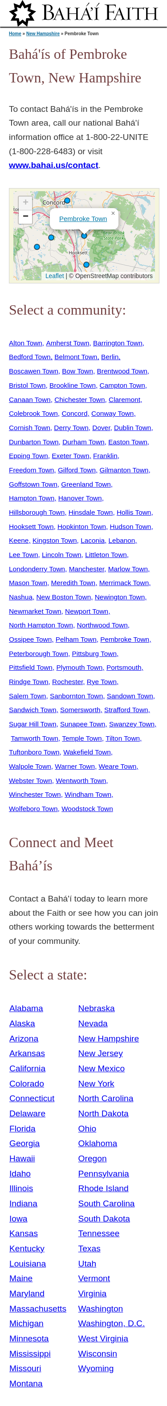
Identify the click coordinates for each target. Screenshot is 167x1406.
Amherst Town (67, 343)
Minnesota (29, 1338)
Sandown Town (130, 696)
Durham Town (83, 442)
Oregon (92, 1158)
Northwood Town (102, 625)
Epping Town (28, 455)
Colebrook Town (33, 413)
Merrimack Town (124, 582)
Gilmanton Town (124, 470)
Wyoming (96, 1368)
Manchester (86, 569)
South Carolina (106, 1203)
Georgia (24, 1143)
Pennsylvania (103, 1173)
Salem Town (27, 696)
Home (15, 33)
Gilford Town (77, 470)
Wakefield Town (87, 752)
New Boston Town (64, 597)
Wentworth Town (81, 780)
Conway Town (112, 413)
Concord (74, 413)
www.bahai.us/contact (53, 165)
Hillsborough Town (37, 512)
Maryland (27, 1293)
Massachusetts (37, 1308)
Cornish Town (29, 427)
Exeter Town (70, 455)
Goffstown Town (33, 484)
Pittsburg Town (94, 653)
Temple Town (82, 738)
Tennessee (99, 1233)
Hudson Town (130, 526)
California (27, 1068)
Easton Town (127, 442)
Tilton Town (123, 738)
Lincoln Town (61, 554)
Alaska (22, 1023)
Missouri (25, 1368)
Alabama (26, 1008)
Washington (100, 1308)
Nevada (93, 1023)
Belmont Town (75, 357)
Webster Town (30, 780)
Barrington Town (118, 343)
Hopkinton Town (81, 526)
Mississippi (30, 1353)
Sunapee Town (82, 724)
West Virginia (103, 1338)
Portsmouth (124, 667)
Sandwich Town (32, 709)
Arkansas (27, 1053)
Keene (19, 540)
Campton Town (122, 385)
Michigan (26, 1323)
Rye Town (102, 681)
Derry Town (71, 427)
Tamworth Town (34, 738)
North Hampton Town (41, 625)
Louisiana (27, 1263)
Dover (101, 427)
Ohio (87, 1128)
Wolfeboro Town (33, 808)
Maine (21, 1278)
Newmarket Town (35, 611)
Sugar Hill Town (32, 724)
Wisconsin (97, 1353)
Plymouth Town (79, 667)
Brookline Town (72, 385)
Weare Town (118, 766)
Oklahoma (97, 1143)
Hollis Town (134, 512)
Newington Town (120, 597)
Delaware (27, 1113)
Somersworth (80, 709)
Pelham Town (76, 639)
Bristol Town (27, 385)
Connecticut (31, 1098)
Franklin (105, 455)
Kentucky (27, 1248)
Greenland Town (86, 484)
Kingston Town (55, 540)
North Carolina (106, 1098)
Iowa (18, 1218)
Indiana (23, 1203)
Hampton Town (31, 498)
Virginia (92, 1293)
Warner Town (75, 766)
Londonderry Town (37, 569)
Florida (22, 1128)
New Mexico (101, 1068)
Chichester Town (79, 399)
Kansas (23, 1233)
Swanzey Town (132, 724)
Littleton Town (106, 554)
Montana (26, 1383)
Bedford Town (30, 357)
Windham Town (88, 794)
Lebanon (122, 540)
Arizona (23, 1038)
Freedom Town (31, 470)
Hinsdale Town (91, 512)
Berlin (109, 357)
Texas (89, 1248)
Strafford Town (126, 709)
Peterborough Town (38, 653)
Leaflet (54, 275)
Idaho (20, 1173)
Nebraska (96, 1008)
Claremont (124, 399)
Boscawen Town (33, 371)
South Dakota (104, 1218)
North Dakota (103, 1113)
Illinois (21, 1188)
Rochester (67, 681)
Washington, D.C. (111, 1323)
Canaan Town (30, 399)
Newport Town (86, 611)
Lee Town (23, 554)
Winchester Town (35, 794)
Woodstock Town (87, 808)
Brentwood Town (122, 371)
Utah (87, 1263)
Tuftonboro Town (34, 752)
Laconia (93, 540)
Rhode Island (103, 1188)
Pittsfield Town (31, 667)
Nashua (21, 597)
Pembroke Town (83, 218)
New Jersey (100, 1053)
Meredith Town (73, 582)
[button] (51, 237)
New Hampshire (43, 33)
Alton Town (25, 343)
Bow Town (77, 371)
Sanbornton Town (76, 696)
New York (96, 1083)
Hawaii (22, 1158)
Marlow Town (128, 569)
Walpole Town (30, 766)
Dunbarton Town (34, 442)
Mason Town (28, 582)
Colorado (26, 1083)
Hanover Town (80, 498)
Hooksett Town (31, 526)
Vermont (94, 1278)
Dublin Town (132, 427)
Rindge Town (29, 681)
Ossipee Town (30, 639)
